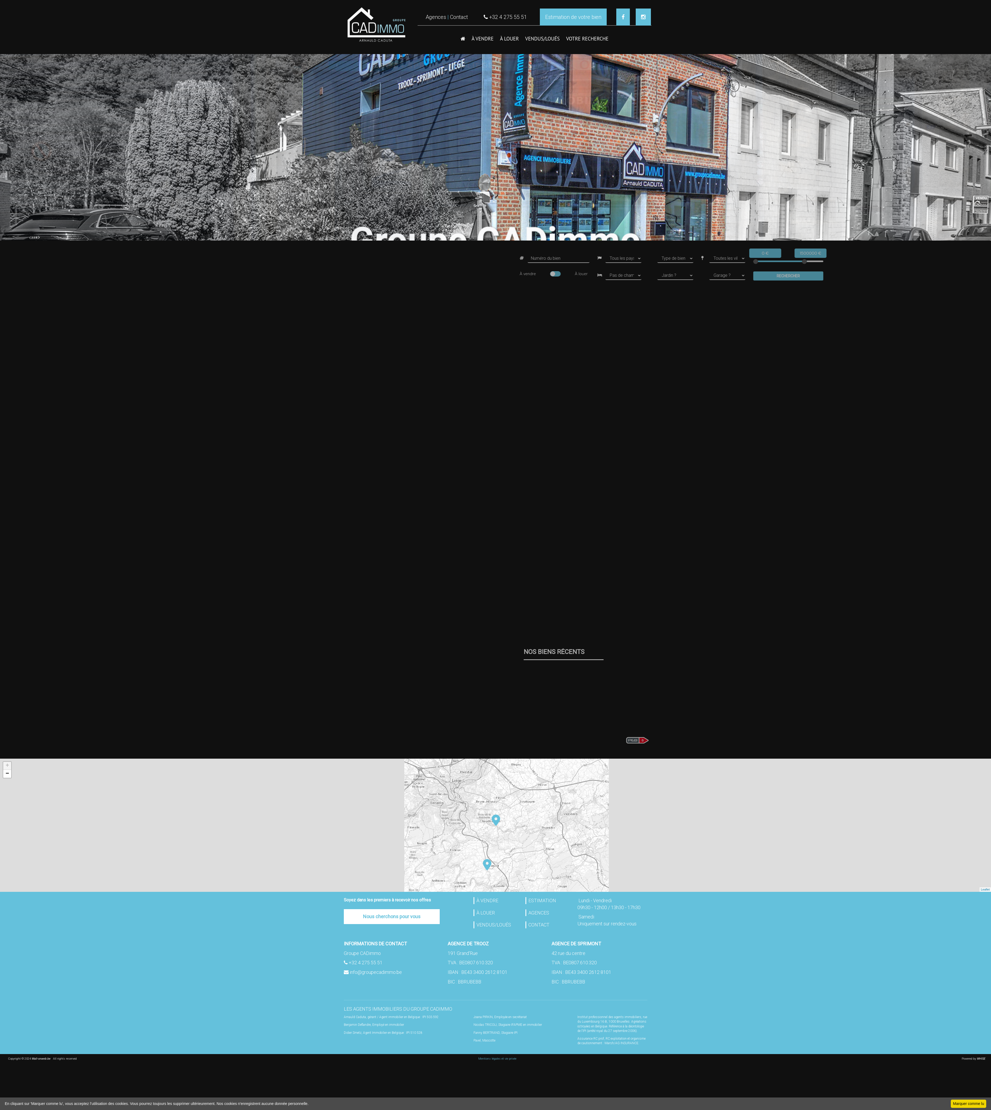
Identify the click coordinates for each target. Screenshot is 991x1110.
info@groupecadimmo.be (376, 972)
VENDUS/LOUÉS (493, 925)
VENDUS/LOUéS (542, 38)
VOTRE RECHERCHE (587, 38)
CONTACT (538, 925)
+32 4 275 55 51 (365, 962)
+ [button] (7, 766)
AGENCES (538, 913)
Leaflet (985, 889)
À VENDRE (483, 38)
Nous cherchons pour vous (392, 916)
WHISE (982, 1058)
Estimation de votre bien (573, 17)
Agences (436, 17)
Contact (459, 17)
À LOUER (509, 38)
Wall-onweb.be (41, 1058)
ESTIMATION (542, 900)
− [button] (7, 774)
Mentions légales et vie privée (497, 1058)
